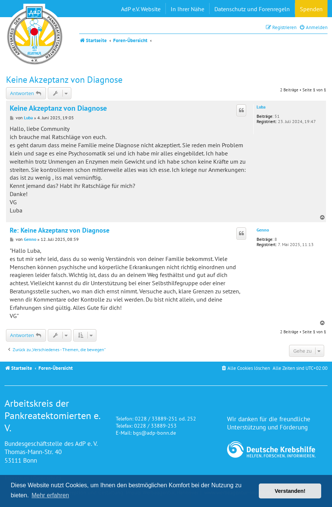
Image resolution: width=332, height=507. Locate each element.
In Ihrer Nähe (187, 9)
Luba (261, 107)
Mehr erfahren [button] (50, 495)
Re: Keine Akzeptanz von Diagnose (59, 230)
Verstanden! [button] (290, 491)
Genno (263, 230)
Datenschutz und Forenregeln (252, 9)
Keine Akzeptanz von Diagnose (64, 79)
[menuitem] (313, 27)
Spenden (311, 9)
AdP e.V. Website (141, 9)
